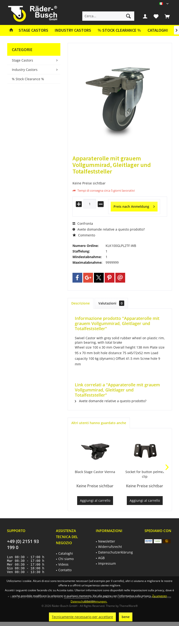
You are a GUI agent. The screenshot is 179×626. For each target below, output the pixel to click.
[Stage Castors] (33, 30)
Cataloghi (158, 30)
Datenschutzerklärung (115, 552)
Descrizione (80, 303)
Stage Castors (22, 60)
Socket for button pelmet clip (144, 474)
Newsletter (106, 541)
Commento (83, 235)
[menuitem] (167, 16)
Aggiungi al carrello (95, 500)
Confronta (82, 223)
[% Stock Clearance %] (119, 30)
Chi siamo (66, 559)
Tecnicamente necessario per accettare (82, 617)
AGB (101, 558)
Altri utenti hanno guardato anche (98, 423)
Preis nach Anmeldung (134, 206)
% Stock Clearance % (28, 79)
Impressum (107, 563)
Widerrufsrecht (110, 546)
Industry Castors (25, 69)
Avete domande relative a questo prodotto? (108, 229)
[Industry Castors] (73, 30)
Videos (63, 564)
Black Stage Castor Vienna (95, 472)
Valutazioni (111, 303)
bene (126, 617)
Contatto (65, 570)
